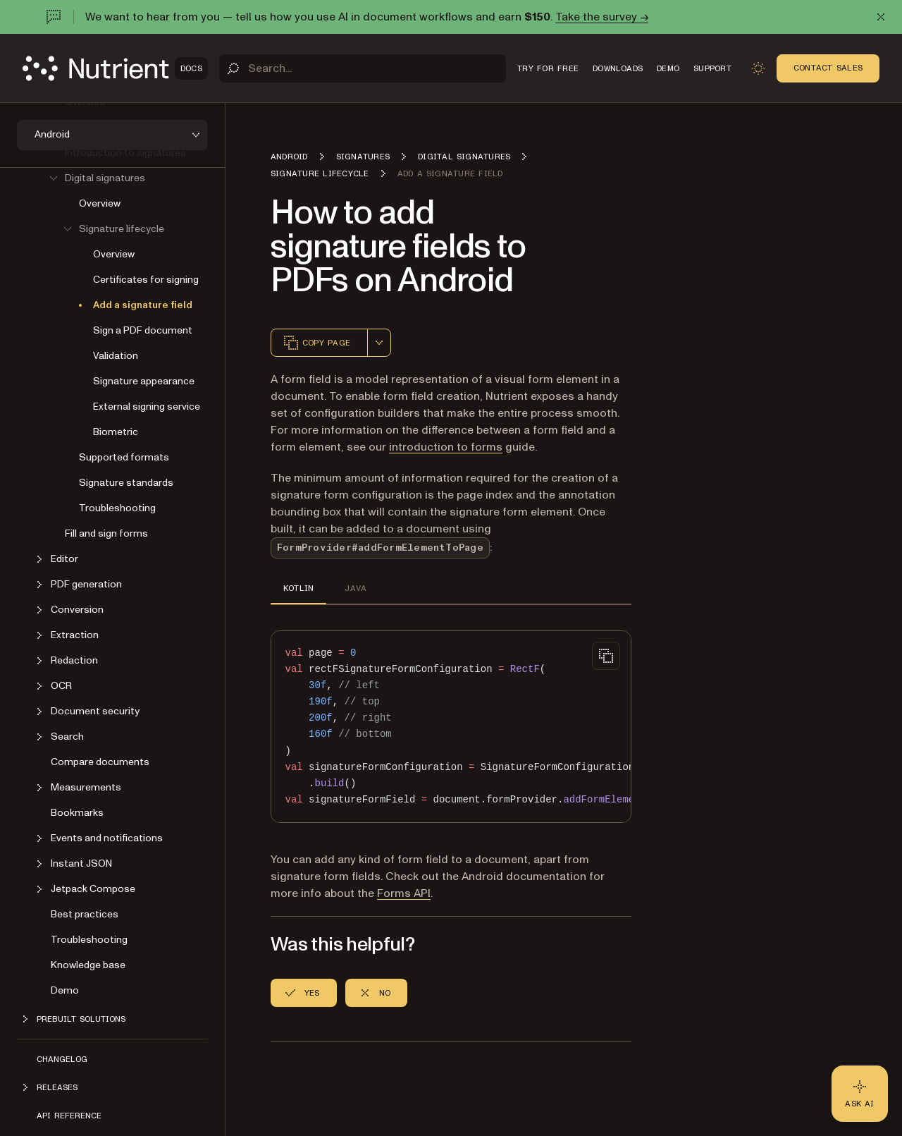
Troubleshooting (117, 508)
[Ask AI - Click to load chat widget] (860, 1093)
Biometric (115, 432)
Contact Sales (828, 67)
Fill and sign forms (106, 533)
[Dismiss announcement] (881, 17)
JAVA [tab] (355, 588)
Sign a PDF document (142, 330)
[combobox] (379, 343)
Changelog (62, 1059)
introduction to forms (445, 447)
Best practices (84, 914)
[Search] (362, 68)
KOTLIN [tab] (298, 588)
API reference (69, 1115)
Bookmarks (77, 812)
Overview (100, 203)
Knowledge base (88, 965)
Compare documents (100, 762)
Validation (115, 355)
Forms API (404, 893)
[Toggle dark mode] (758, 68)
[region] (451, 726)
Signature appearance (143, 381)
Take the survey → (601, 17)
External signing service (146, 406)
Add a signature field (142, 305)
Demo (65, 990)
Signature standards (126, 482)
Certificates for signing (146, 279)
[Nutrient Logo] (115, 68)
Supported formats (124, 457)
